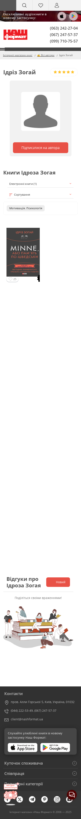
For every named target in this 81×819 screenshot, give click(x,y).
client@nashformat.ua (27, 719)
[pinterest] (46, 801)
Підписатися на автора (40, 147)
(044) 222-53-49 (22, 710)
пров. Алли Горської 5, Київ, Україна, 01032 (43, 702)
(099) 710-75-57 (64, 40)
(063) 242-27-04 (64, 28)
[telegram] (34, 801)
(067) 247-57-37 (64, 34)
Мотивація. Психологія (25, 208)
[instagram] (59, 801)
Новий (58, 582)
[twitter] (21, 801)
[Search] (24, 5)
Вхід (56, 9)
